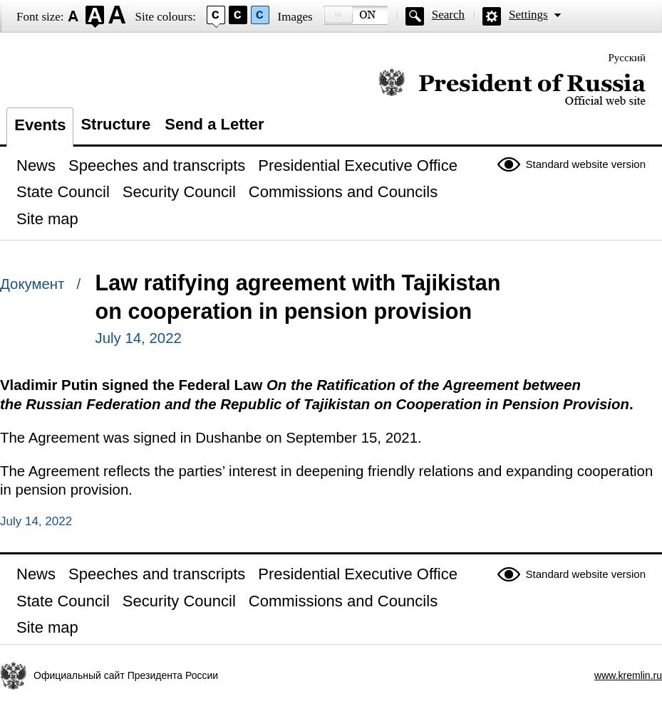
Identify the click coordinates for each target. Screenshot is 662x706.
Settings (528, 14)
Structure (115, 124)
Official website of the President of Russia (512, 87)
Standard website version (586, 164)
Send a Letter (214, 124)
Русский (627, 57)
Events (40, 125)
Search (448, 14)
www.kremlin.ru (628, 675)
